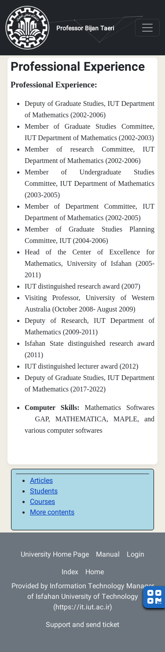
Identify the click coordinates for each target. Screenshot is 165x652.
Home (94, 572)
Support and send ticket (82, 625)
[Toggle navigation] (147, 27)
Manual (108, 555)
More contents (52, 512)
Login (135, 555)
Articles (41, 481)
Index (70, 572)
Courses (42, 502)
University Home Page (55, 555)
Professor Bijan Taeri (85, 29)
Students (44, 491)
